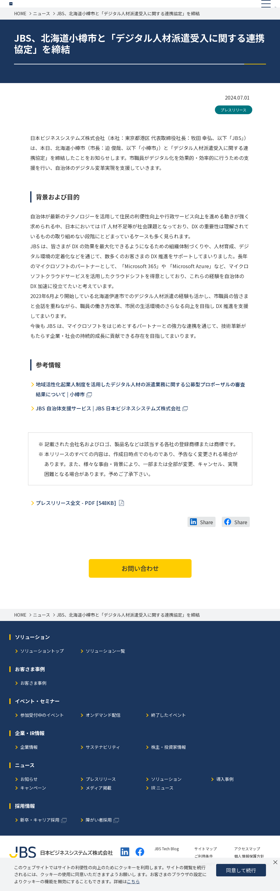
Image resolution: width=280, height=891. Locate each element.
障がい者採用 (99, 834)
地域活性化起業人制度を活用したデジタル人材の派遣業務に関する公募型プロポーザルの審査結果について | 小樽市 (140, 403)
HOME (20, 27)
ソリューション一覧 (105, 665)
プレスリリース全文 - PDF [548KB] (76, 517)
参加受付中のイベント (42, 729)
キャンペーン (33, 802)
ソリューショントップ (42, 665)
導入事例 (225, 793)
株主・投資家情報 (168, 761)
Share (206, 536)
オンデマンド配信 (103, 729)
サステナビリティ (103, 761)
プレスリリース (233, 124)
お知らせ (29, 793)
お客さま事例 (33, 697)
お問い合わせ (140, 582)
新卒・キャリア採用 (39, 834)
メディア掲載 (99, 802)
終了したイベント (168, 729)
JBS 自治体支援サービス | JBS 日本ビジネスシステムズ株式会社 (108, 422)
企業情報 (29, 761)
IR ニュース (162, 802)
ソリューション (166, 793)
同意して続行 (241, 870)
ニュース (41, 27)
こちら (133, 881)
